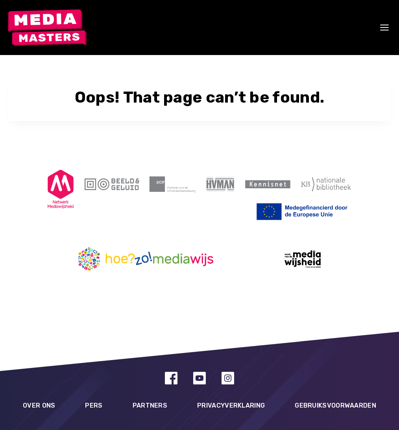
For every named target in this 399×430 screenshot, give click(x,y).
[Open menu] (384, 27)
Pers (93, 405)
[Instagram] (228, 378)
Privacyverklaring (231, 405)
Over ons (39, 405)
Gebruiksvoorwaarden (335, 405)
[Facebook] (171, 378)
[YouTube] (199, 378)
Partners (150, 405)
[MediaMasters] (47, 27)
